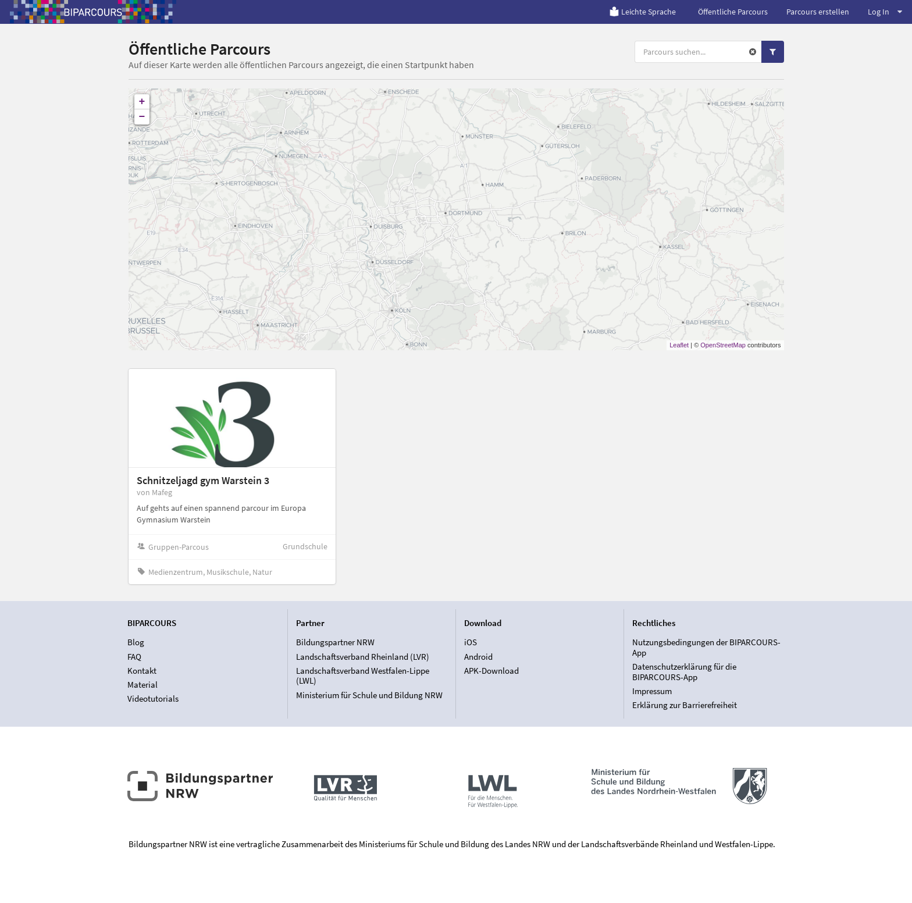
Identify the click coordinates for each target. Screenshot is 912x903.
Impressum (652, 690)
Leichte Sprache (642, 11)
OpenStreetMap (723, 345)
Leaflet (679, 345)
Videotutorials (153, 698)
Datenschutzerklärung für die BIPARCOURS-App (684, 671)
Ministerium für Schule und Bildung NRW (369, 695)
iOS (470, 642)
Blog (135, 642)
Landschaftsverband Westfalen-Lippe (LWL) (362, 676)
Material (142, 684)
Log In (885, 11)
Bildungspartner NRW (335, 642)
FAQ (134, 656)
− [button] (142, 117)
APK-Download (491, 670)
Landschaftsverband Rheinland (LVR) (362, 656)
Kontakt (141, 670)
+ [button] (142, 102)
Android (478, 656)
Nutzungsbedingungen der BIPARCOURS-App (706, 647)
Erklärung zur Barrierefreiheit (684, 704)
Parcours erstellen (817, 11)
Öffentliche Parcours (733, 11)
